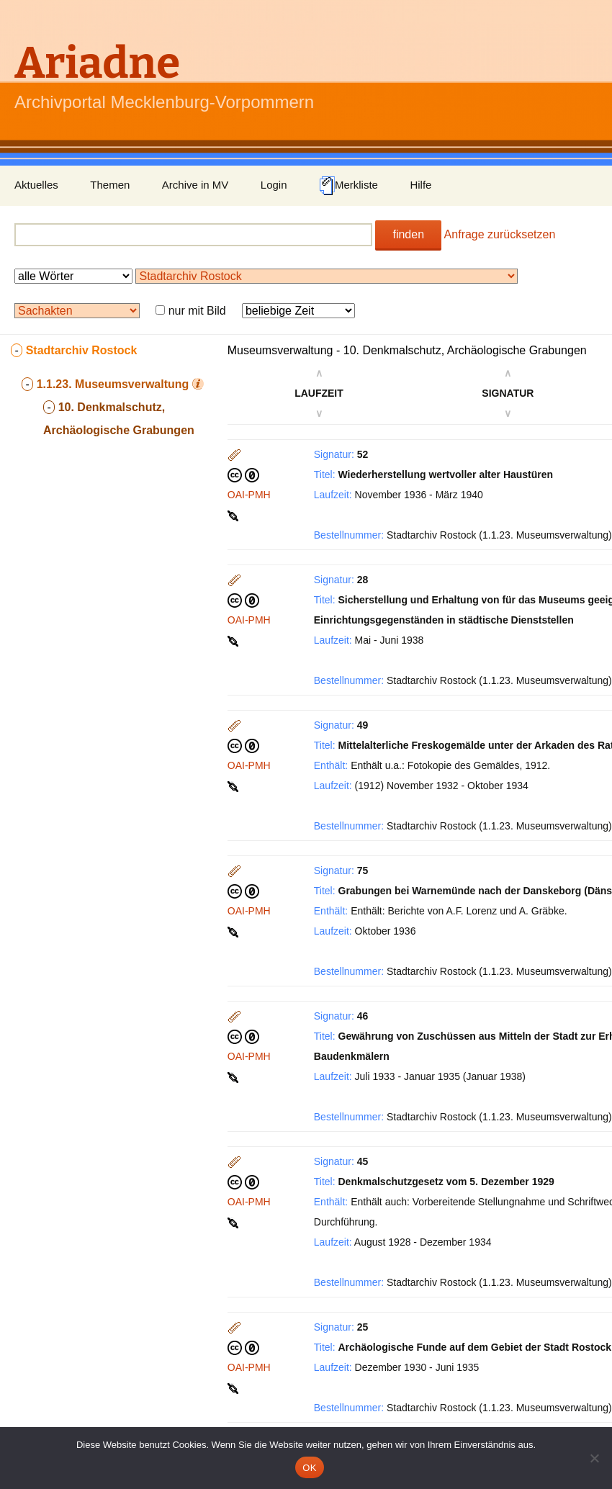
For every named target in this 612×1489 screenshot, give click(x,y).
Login (274, 185)
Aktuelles (36, 185)
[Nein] (594, 1458)
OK (309, 1467)
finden (408, 234)
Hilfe (420, 185)
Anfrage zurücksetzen (500, 234)
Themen (110, 185)
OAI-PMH (249, 494)
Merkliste (348, 185)
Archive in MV (195, 185)
